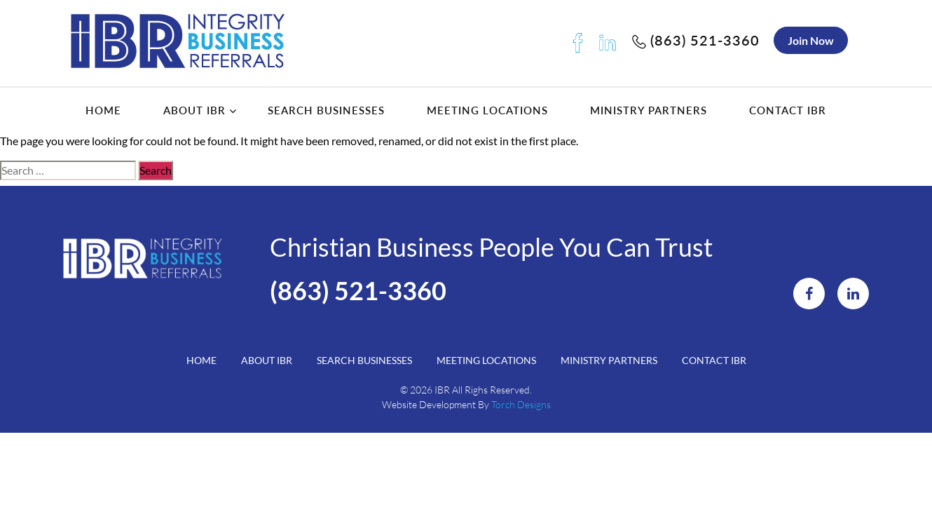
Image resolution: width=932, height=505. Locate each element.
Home (103, 110)
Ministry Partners (648, 110)
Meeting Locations (487, 110)
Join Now (811, 40)
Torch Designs (521, 404)
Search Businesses (326, 110)
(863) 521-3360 (696, 40)
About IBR (194, 110)
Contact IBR (787, 110)
